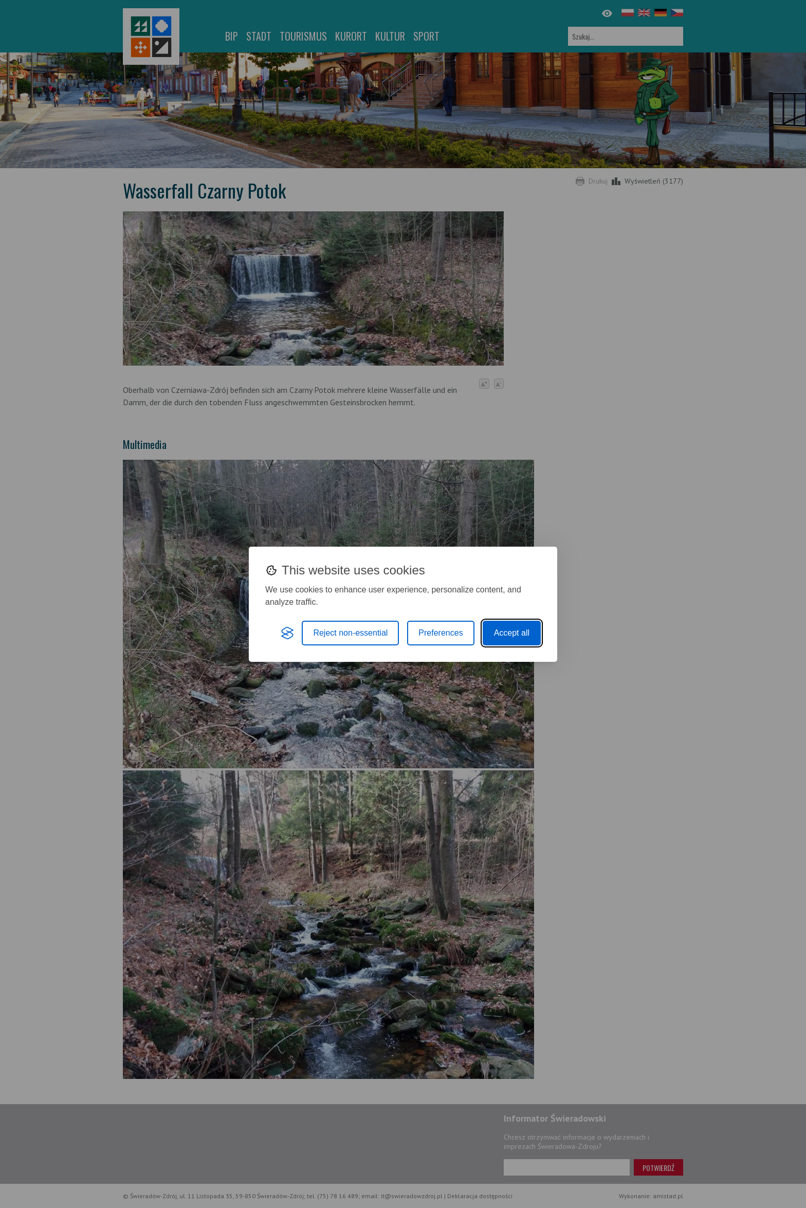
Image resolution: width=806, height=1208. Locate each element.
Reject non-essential (350, 632)
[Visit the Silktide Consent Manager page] (287, 633)
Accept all (511, 632)
